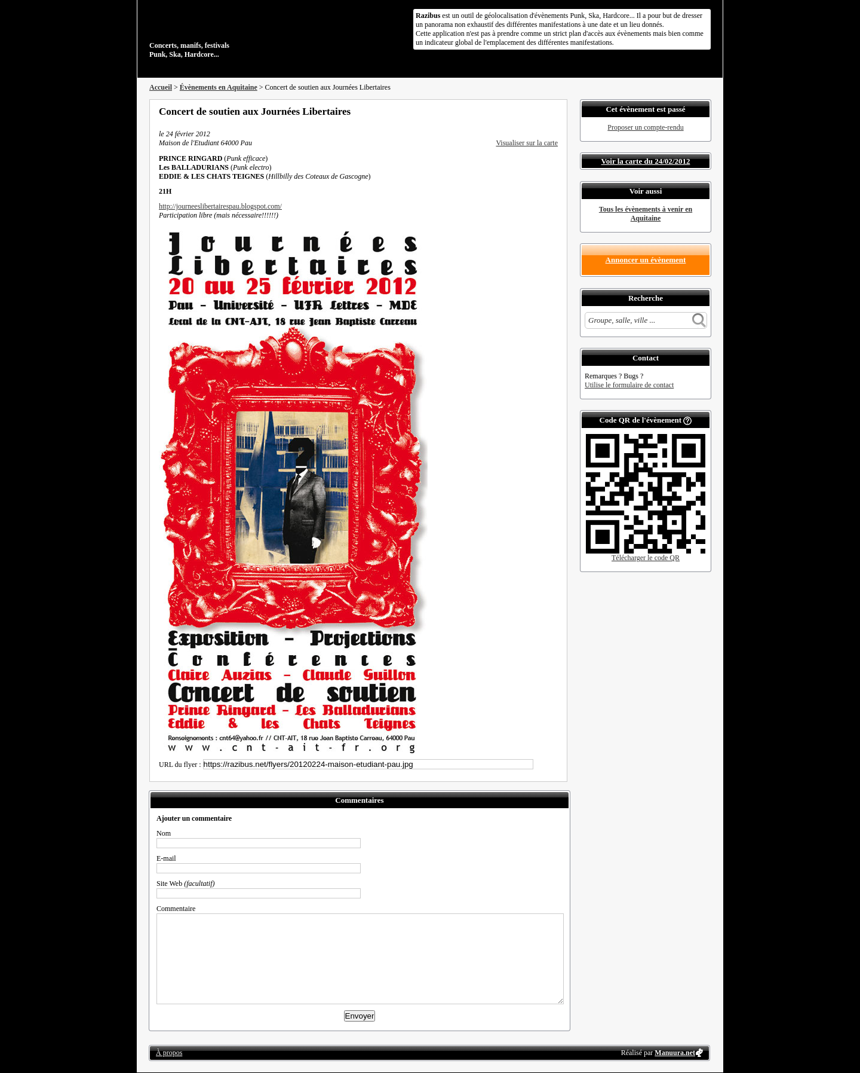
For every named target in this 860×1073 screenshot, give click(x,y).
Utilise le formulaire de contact (629, 385)
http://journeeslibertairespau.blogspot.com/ (220, 206)
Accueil (160, 87)
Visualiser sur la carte (527, 143)
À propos (169, 1052)
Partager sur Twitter (521, 111)
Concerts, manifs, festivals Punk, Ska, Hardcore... (226, 32)
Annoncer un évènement (646, 259)
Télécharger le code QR (646, 558)
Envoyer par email (537, 111)
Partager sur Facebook (505, 111)
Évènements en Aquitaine (218, 87)
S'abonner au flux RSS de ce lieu (553, 111)
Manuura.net (675, 1052)
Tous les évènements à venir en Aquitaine (645, 213)
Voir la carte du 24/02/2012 (645, 161)
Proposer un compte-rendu (645, 127)
